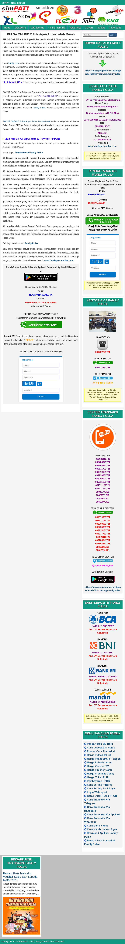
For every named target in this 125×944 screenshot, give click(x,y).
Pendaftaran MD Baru (100, 744)
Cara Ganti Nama (97, 825)
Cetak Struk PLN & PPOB (102, 796)
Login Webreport (97, 792)
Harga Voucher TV (98, 766)
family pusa (13, 63)
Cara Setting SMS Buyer (101, 788)
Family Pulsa (39, 108)
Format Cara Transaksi (101, 751)
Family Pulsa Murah (13, 2)
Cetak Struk (115, 28)
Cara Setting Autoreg (99, 784)
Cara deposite (37, 28)
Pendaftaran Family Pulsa (29, 152)
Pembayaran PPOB (98, 781)
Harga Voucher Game (99, 770)
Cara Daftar (20, 28)
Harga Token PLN (97, 777)
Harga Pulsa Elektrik (99, 755)
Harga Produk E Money (100, 773)
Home (7, 28)
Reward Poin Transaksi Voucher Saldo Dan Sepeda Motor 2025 (20, 877)
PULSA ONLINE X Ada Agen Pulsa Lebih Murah (41, 34)
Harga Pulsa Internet (99, 762)
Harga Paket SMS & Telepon (104, 758)
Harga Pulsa (75, 28)
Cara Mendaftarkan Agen (102, 829)
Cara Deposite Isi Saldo (101, 747)
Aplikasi (89, 28)
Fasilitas (101, 28)
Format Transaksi (56, 28)
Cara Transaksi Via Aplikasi (103, 814)
